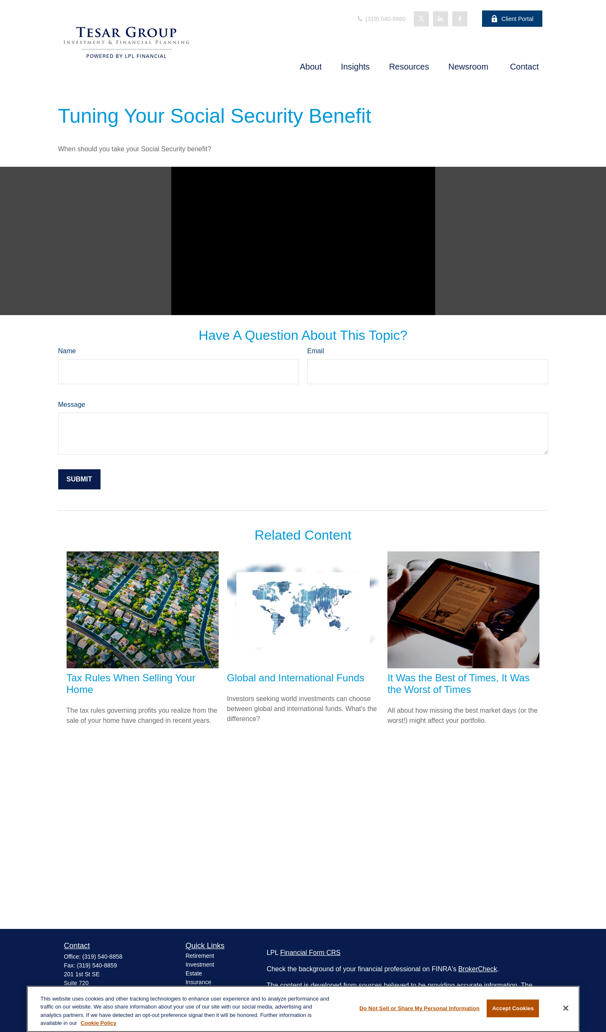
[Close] (566, 1008)
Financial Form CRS (310, 952)
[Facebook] (459, 18)
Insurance (198, 982)
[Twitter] (421, 18)
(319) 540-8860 (381, 19)
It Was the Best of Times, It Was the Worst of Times (458, 683)
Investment (200, 964)
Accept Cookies (513, 1008)
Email (315, 350)
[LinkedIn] (440, 18)
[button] (311, 66)
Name (67, 350)
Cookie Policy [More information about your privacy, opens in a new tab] (98, 1023)
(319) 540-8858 (103, 956)
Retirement (200, 955)
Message (71, 404)
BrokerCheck (477, 969)
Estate (194, 973)
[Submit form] (79, 479)
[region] (303, 1009)
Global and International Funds (295, 677)
